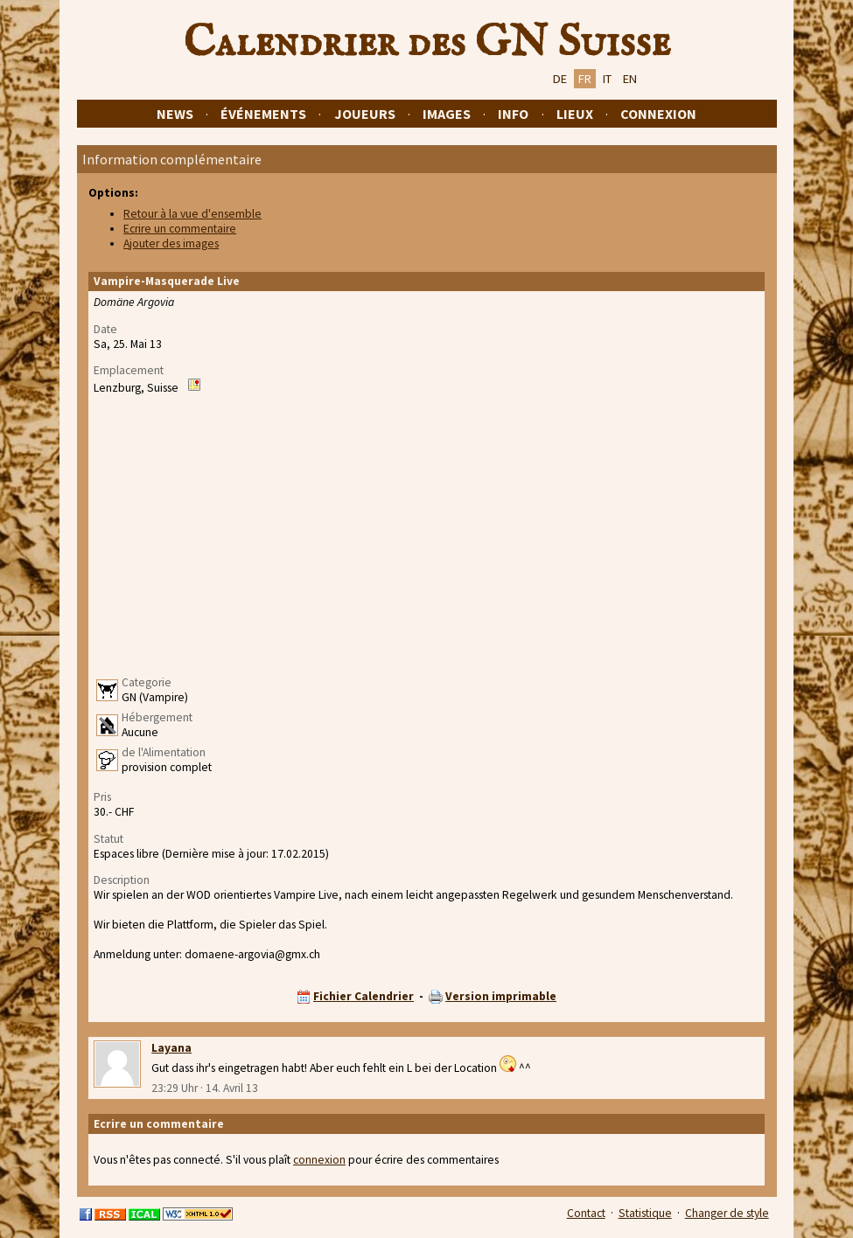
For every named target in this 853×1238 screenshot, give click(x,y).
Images (447, 113)
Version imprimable (500, 996)
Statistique (645, 1213)
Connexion (658, 113)
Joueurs (364, 113)
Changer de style (727, 1213)
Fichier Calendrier (363, 996)
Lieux (574, 113)
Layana (171, 1047)
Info (513, 113)
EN (630, 79)
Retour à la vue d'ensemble (192, 213)
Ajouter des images (171, 243)
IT (607, 79)
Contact (586, 1213)
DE (560, 79)
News (175, 113)
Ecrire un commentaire (179, 228)
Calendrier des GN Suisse (427, 43)
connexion (319, 1159)
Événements (263, 113)
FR (584, 79)
